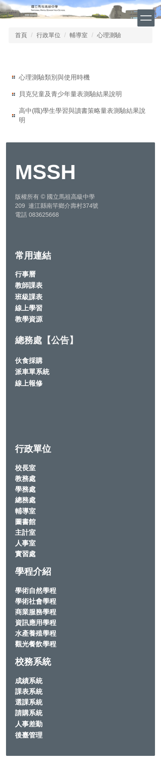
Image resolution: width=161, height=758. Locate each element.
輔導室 (79, 35)
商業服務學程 (35, 612)
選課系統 (29, 702)
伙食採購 (29, 360)
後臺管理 (29, 735)
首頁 (21, 35)
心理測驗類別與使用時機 (54, 77)
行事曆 (25, 274)
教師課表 (29, 285)
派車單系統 (32, 371)
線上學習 (29, 308)
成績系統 (29, 680)
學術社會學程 (35, 601)
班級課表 (29, 297)
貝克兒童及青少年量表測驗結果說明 (70, 93)
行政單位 (48, 35)
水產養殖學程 (35, 633)
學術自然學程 (35, 590)
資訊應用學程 (35, 622)
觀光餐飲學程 (35, 644)
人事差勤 (29, 724)
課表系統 (29, 691)
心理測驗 (109, 35)
